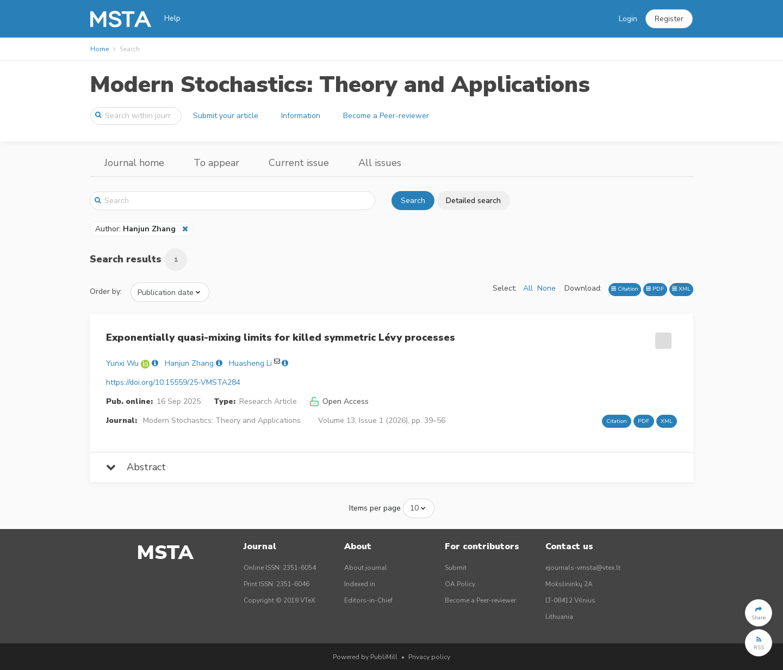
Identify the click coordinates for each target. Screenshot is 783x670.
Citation (624, 289)
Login (628, 19)
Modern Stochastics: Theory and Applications (340, 84)
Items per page (375, 508)
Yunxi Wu (122, 363)
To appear (216, 162)
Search (413, 200)
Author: (136, 229)
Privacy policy (429, 657)
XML (681, 289)
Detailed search (473, 200)
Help (172, 18)
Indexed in (359, 584)
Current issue (299, 162)
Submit (456, 567)
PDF (655, 289)
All (528, 288)
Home (99, 49)
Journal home (134, 162)
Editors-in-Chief (368, 600)
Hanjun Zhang (189, 363)
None (546, 288)
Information (300, 115)
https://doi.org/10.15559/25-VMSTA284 (173, 382)
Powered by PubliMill (365, 657)
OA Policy (460, 584)
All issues (379, 162)
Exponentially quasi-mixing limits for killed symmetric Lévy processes (280, 337)
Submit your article (225, 115)
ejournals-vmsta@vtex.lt (582, 567)
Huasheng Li (250, 363)
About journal (365, 567)
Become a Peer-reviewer (386, 115)
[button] (669, 19)
